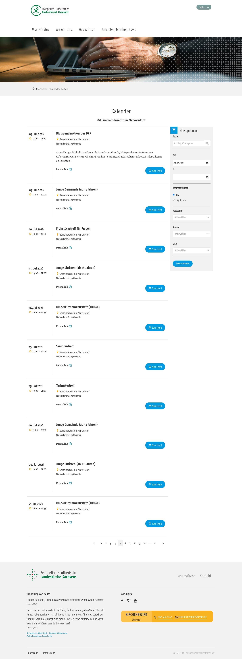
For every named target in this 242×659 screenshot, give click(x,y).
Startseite (41, 89)
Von (174, 154)
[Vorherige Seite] (93, 543)
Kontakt (205, 575)
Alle (176, 195)
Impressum (32, 653)
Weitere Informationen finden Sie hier (39, 636)
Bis (174, 169)
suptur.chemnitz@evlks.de (193, 617)
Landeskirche (186, 575)
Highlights (179, 200)
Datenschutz (48, 653)
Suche (202, 7)
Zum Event (157, 170)
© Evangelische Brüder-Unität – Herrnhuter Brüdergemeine (47, 633)
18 (155, 543)
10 (145, 543)
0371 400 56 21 (165, 617)
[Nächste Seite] (163, 543)
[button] (192, 217)
